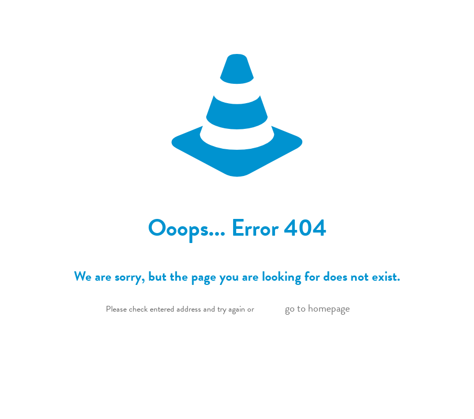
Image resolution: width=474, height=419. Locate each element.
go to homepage (317, 308)
